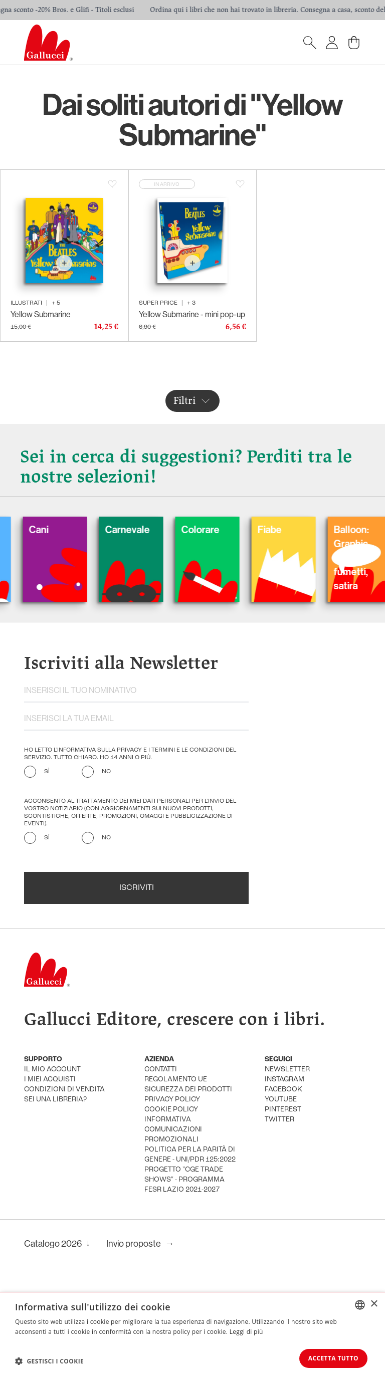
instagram (284, 1079)
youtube (281, 1099)
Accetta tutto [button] (330, 1357)
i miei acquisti (50, 1079)
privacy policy (172, 1099)
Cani (53, 529)
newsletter (287, 1069)
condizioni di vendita (64, 1089)
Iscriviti (136, 888)
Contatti (160, 1069)
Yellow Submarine (41, 314)
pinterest (283, 1109)
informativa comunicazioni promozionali (173, 1129)
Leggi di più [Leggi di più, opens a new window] (246, 1330)
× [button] (373, 1303)
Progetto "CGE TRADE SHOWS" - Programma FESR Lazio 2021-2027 (184, 1180)
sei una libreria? (55, 1099)
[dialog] (192, 1335)
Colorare (215, 529)
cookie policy (171, 1109)
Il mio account (52, 1069)
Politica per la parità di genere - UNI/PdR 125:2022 (190, 1155)
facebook (283, 1089)
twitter (279, 1119)
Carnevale (142, 529)
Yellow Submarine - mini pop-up (192, 314)
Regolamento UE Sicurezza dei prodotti (188, 1084)
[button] (49, 1360)
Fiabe (284, 529)
